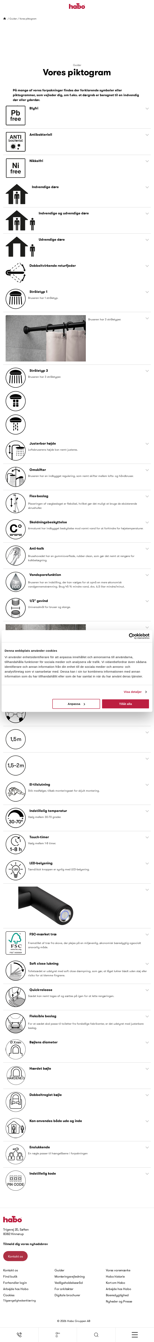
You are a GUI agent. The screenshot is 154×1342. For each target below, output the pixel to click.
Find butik (10, 1276)
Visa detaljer (133, 691)
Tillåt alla (125, 704)
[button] (96, 1335)
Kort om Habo (115, 1283)
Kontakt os (15, 1256)
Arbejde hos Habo (15, 1289)
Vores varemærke (118, 1270)
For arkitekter (64, 1289)
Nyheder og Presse (119, 1301)
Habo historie (115, 1276)
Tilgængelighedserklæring (19, 1300)
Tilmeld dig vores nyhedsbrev (25, 1244)
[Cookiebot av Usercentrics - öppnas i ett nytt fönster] (131, 636)
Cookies (8, 1295)
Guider (13, 18)
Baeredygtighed (117, 1295)
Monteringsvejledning (70, 1276)
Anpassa (76, 704)
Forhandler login (15, 1283)
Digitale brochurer (67, 1295)
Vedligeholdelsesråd (69, 1283)
